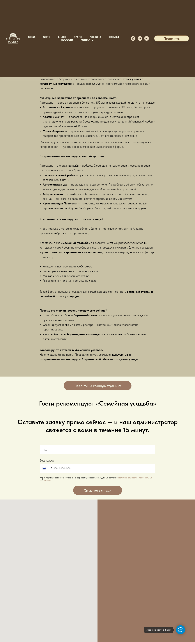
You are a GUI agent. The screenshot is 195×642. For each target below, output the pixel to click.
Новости (67, 39)
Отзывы (114, 37)
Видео (62, 37)
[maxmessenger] (133, 38)
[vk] (146, 38)
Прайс (78, 37)
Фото (46, 37)
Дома (31, 37)
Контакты (87, 39)
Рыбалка (95, 37)
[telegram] (140, 38)
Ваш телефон (48, 460)
